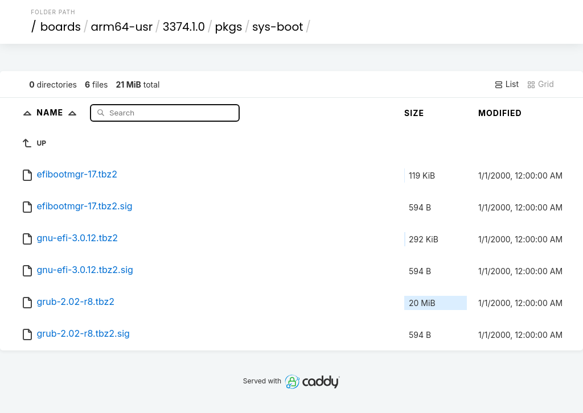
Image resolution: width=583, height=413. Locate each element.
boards (60, 27)
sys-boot (277, 27)
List (506, 84)
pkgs (229, 27)
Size (414, 113)
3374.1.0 (184, 27)
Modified (500, 113)
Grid (540, 84)
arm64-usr (122, 27)
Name (58, 112)
